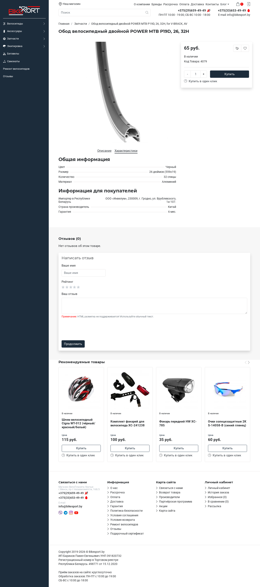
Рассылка (214, 506)
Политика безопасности (126, 510)
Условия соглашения (124, 515)
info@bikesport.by (238, 15)
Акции (163, 506)
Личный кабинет (219, 488)
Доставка (197, 4)
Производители (169, 497)
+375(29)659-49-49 (71, 493)
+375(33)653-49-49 (71, 497)
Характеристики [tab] (126, 151)
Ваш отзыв (69, 294)
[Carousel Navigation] (247, 362)
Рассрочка (170, 4)
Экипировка (12, 46)
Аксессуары (12, 31)
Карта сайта (167, 510)
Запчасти (11, 38)
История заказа (218, 492)
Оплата (184, 4)
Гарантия (116, 506)
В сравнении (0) (218, 501)
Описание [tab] (104, 151)
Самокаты (11, 61)
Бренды (157, 4)
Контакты (212, 4)
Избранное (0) (217, 497)
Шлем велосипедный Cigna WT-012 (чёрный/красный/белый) (78, 423)
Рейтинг (67, 282)
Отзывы (8, 76)
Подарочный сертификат (127, 533)
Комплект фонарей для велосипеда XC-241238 (127, 423)
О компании (142, 4)
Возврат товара (169, 492)
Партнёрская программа (175, 501)
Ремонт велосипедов (16, 68)
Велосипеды (13, 23)
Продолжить (73, 344)
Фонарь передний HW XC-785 (178, 423)
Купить (229, 74)
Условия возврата (122, 519)
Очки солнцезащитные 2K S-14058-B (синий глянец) (227, 423)
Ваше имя (69, 265)
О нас (114, 488)
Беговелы (11, 53)
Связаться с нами (171, 488)
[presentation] (92, 329)
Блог (223, 4)
